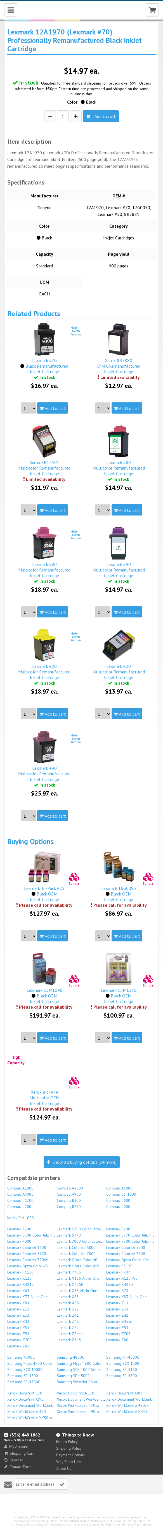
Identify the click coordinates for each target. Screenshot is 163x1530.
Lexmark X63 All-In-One (77, 1290)
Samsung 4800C (70, 1357)
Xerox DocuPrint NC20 (75, 1393)
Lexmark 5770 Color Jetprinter (131, 1235)
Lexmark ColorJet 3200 (26, 1247)
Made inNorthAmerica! (76, 331)
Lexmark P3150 (20, 1272)
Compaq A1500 (70, 1188)
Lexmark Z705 (19, 1339)
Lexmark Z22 (68, 1309)
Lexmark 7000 (19, 1241)
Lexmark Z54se (70, 1333)
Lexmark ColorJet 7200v (27, 1259)
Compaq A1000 (20, 1188)
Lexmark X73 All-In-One (27, 1296)
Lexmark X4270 (119, 1284)
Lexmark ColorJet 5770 (26, 1253)
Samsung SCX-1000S (24, 1369)
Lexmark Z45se (119, 1321)
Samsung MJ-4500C (122, 1357)
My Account (16, 1446)
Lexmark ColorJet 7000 (76, 1253)
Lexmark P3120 (119, 1265)
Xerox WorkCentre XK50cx (29, 1417)
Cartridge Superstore (59, 1517)
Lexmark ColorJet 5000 (76, 1247)
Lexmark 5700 (118, 1229)
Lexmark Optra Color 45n (78, 1265)
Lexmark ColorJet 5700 (125, 1247)
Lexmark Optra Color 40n (127, 1259)
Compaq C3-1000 (121, 1194)
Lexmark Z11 (117, 1302)
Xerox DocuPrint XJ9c (25, 1399)
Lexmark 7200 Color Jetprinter (131, 1241)
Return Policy (67, 1441)
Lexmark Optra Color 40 (77, 1259)
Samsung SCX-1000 (122, 1363)
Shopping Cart (19, 1453)
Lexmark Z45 (68, 1321)
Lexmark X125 (19, 1278)
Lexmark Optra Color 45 (27, 1265)
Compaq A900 (69, 1194)
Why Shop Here (69, 1461)
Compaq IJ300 (69, 1200)
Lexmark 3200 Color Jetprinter (82, 1229)
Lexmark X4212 (20, 1284)
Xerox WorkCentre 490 (26, 1411)
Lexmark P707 (118, 1272)
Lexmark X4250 (70, 1284)
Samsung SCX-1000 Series (79, 1369)
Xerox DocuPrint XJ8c (124, 1393)
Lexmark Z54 (18, 1333)
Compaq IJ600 (118, 1200)
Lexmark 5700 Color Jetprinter (32, 1235)
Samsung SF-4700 (121, 1375)
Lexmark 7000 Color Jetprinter (82, 1241)
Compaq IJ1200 (20, 1200)
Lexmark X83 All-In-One (126, 1296)
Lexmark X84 (18, 1302)
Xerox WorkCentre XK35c (127, 1411)
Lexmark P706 (69, 1272)
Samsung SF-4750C (23, 1381)
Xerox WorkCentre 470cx (78, 1405)
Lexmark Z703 (118, 1333)
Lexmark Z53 (117, 1327)
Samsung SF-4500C (73, 1375)
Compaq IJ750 (69, 1206)
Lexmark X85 (68, 1302)
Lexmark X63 (18, 1290)
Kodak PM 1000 (20, 1217)
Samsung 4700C (21, 1357)
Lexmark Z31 (117, 1309)
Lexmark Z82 (18, 1346)
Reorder (13, 1460)
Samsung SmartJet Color (77, 1381)
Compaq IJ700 (19, 1206)
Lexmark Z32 (18, 1315)
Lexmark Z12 (18, 1309)
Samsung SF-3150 (121, 1369)
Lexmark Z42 (117, 1315)
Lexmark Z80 (117, 1339)
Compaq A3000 (119, 1188)
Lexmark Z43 (18, 1321)
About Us (63, 1468)
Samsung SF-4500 (22, 1375)
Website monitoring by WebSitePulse (128, 1524)
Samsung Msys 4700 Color (29, 1363)
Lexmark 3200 (19, 1229)
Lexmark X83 (68, 1296)
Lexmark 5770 (69, 1235)
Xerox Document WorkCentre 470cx (87, 1399)
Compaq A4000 (20, 1194)
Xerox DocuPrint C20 (24, 1393)
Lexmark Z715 (69, 1339)
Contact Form (18, 1466)
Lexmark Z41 (68, 1315)
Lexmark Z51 (18, 1327)
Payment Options (70, 1454)
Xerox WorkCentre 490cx (78, 1411)
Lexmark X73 (117, 1290)
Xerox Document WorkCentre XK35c (37, 1405)
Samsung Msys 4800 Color (79, 1363)
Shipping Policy (69, 1448)
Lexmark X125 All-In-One (78, 1278)
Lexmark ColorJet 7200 (125, 1253)
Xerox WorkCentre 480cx (127, 1405)
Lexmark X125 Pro (122, 1278)
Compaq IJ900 (118, 1206)
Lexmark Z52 (68, 1327)
